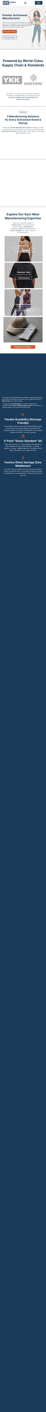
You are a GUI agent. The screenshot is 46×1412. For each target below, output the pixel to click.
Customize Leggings (23, 310)
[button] (25, 2)
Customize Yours (23, 251)
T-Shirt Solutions (24, 278)
